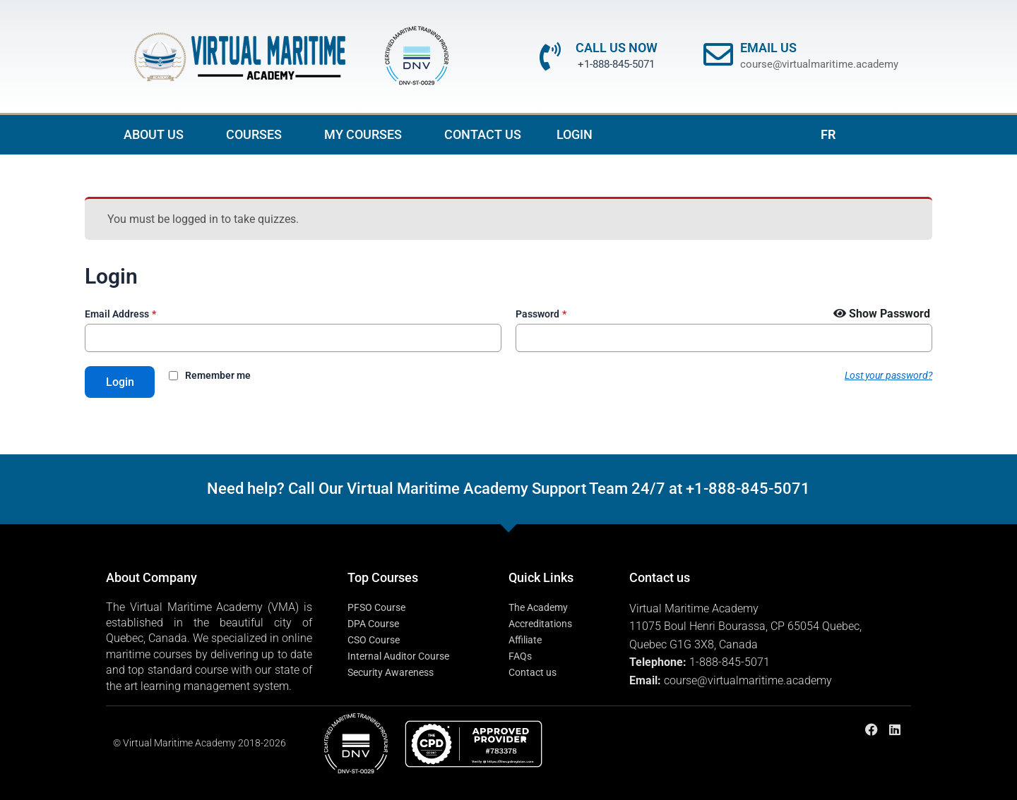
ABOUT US (157, 134)
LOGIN (575, 134)
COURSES (257, 134)
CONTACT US (482, 134)
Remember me (218, 376)
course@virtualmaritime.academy (819, 64)
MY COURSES (366, 134)
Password (541, 314)
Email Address (120, 314)
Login (120, 382)
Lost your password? (888, 375)
